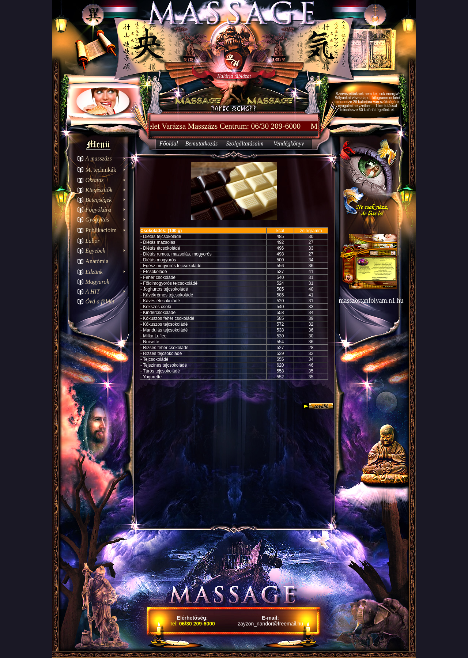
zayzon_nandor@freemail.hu (270, 624)
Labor (93, 241)
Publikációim (101, 230)
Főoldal (168, 143)
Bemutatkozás (201, 143)
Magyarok (97, 282)
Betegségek (99, 200)
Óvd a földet (100, 301)
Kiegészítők (99, 190)
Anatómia (97, 261)
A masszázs (99, 158)
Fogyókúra (98, 210)
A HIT (93, 291)
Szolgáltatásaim (244, 143)
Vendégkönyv (288, 143)
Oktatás (95, 180)
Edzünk (94, 272)
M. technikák (101, 170)
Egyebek (95, 250)
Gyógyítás (97, 219)
